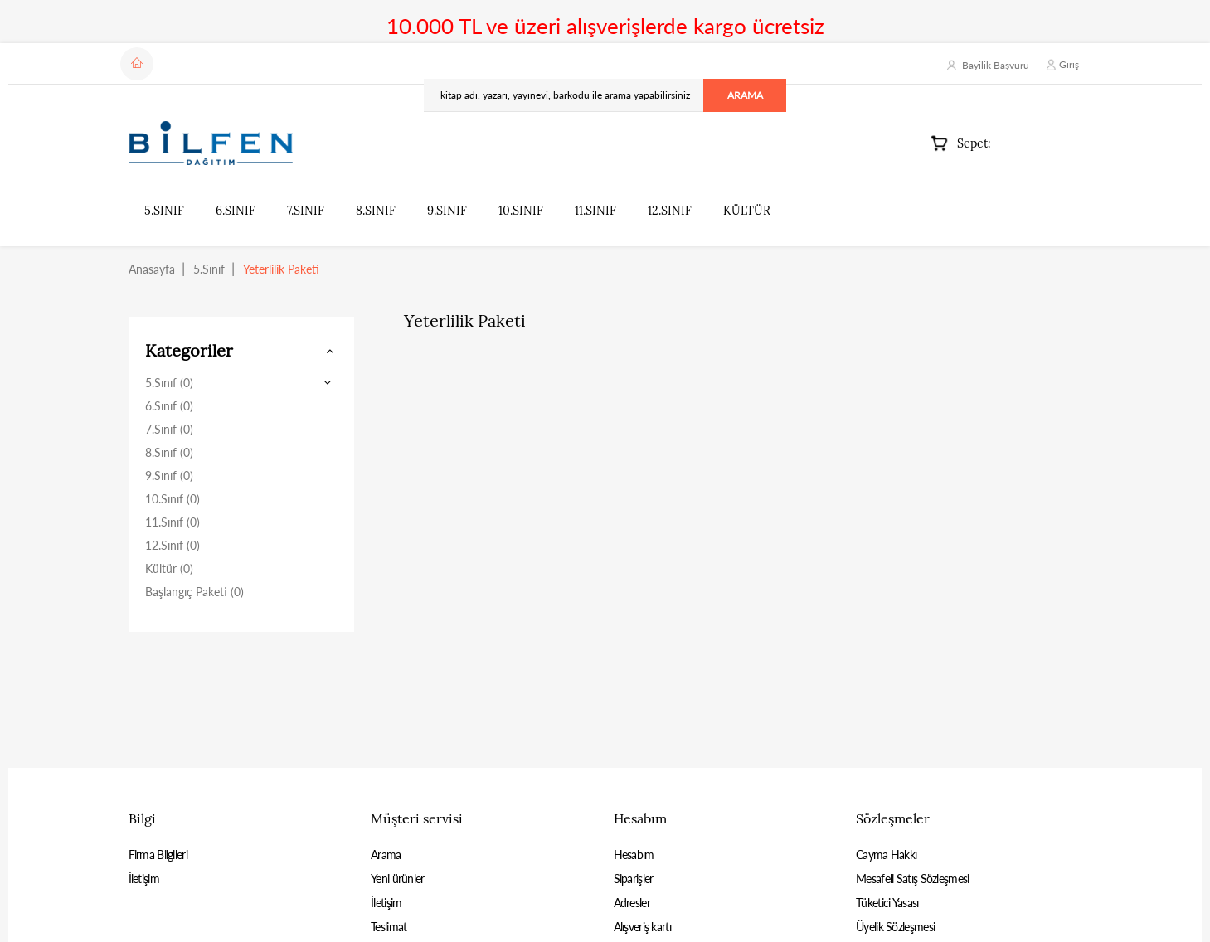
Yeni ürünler (398, 879)
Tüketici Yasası (887, 903)
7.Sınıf (305, 210)
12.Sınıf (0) (172, 545)
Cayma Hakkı (886, 854)
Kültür (746, 210)
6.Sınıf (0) (169, 406)
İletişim (144, 879)
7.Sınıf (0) (169, 429)
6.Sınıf (235, 210)
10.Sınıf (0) (172, 499)
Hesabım (634, 854)
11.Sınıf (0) (172, 522)
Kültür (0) (169, 568)
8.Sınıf (376, 210)
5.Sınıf (164, 210)
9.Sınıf (447, 210)
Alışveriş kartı (643, 927)
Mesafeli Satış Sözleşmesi (912, 879)
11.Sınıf (595, 210)
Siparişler (634, 879)
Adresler (632, 903)
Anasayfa (152, 269)
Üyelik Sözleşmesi (895, 927)
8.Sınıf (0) (169, 452)
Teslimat (388, 927)
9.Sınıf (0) (169, 476)
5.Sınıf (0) (169, 383)
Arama (386, 854)
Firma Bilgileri (158, 854)
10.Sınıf (520, 210)
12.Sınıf (670, 210)
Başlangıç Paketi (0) (194, 592)
